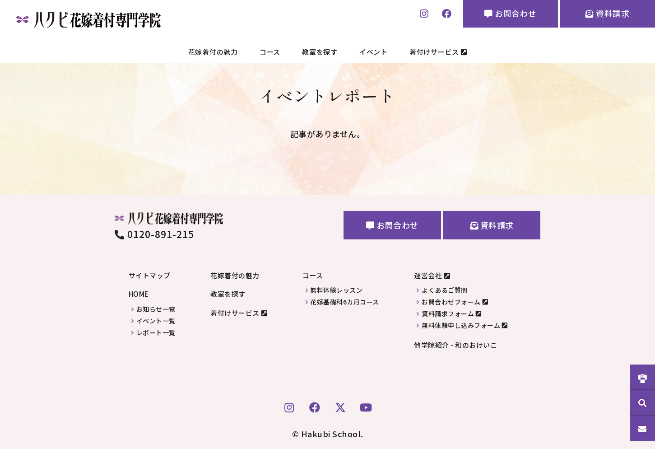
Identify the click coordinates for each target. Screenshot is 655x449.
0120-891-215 (155, 234)
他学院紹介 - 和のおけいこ (455, 345)
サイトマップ (150, 275)
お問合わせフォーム (451, 302)
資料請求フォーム (448, 313)
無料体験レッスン (336, 290)
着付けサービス (438, 51)
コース (270, 51)
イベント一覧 (156, 321)
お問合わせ (507, 14)
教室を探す (320, 51)
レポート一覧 (156, 332)
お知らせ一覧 (156, 309)
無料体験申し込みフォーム (461, 325)
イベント (373, 51)
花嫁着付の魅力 (213, 51)
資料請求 (606, 14)
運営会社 (428, 275)
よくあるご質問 (445, 290)
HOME (139, 294)
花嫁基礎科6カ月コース (344, 302)
